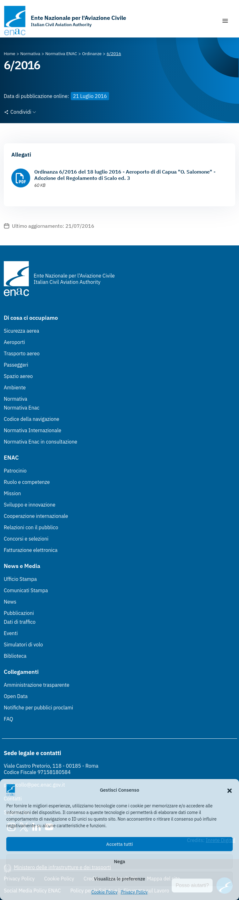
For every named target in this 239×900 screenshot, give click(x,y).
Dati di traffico (20, 622)
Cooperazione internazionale (36, 516)
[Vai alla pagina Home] (9, 53)
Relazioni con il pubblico (31, 527)
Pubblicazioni (19, 613)
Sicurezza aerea (21, 331)
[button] (229, 790)
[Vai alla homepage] (65, 20)
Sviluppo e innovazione (29, 505)
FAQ (8, 719)
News (10, 602)
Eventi (11, 633)
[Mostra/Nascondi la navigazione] (225, 21)
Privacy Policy (134, 892)
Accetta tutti (119, 844)
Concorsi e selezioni (26, 539)
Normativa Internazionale (32, 430)
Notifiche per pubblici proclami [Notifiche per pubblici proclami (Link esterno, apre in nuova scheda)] (38, 707)
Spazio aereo (18, 376)
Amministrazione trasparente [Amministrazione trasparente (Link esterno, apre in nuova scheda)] (36, 685)
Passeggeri (16, 365)
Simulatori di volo (23, 644)
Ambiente (15, 387)
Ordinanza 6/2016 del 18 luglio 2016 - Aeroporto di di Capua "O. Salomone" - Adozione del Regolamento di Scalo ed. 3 (124, 175)
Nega (119, 861)
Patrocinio (15, 470)
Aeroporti (14, 342)
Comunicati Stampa (26, 590)
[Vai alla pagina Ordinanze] (92, 53)
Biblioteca (15, 656)
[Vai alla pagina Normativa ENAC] (61, 53)
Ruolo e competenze (27, 482)
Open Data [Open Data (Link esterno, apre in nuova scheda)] (16, 696)
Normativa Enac (21, 407)
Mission (12, 493)
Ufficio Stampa (20, 579)
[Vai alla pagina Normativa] (30, 53)
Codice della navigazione (31, 419)
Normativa (15, 399)
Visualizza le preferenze (119, 879)
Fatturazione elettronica (31, 550)
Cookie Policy (104, 892)
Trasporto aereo (22, 353)
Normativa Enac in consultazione (40, 442)
